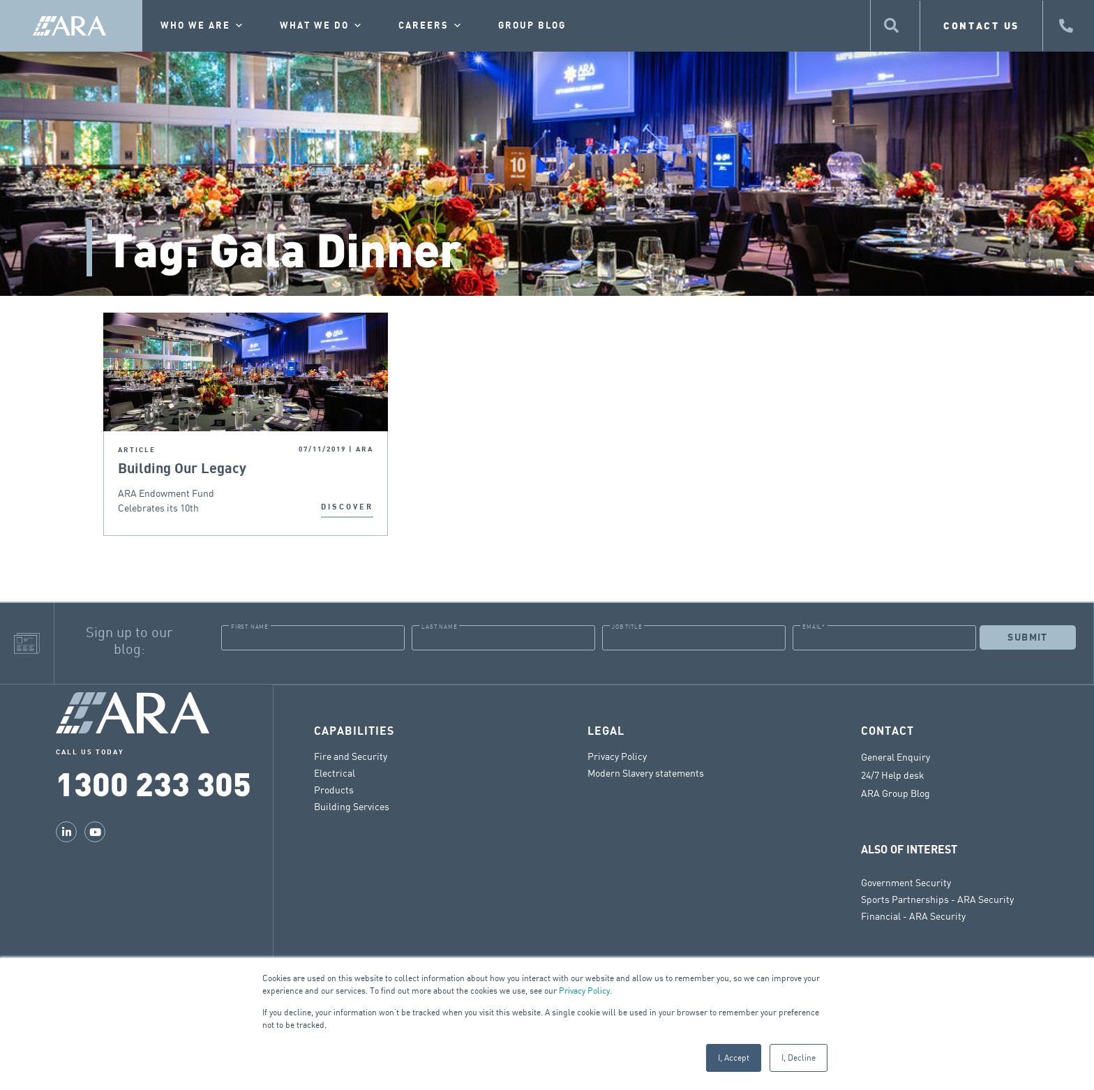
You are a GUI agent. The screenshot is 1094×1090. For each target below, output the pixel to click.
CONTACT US (981, 25)
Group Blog (532, 26)
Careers (430, 26)
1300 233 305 (153, 782)
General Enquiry (895, 756)
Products (334, 789)
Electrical (334, 772)
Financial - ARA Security (913, 915)
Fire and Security (350, 755)
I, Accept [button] (733, 1057)
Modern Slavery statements (645, 772)
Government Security (906, 882)
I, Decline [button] (798, 1057)
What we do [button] (322, 26)
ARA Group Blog (895, 792)
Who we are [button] (202, 26)
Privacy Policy (584, 990)
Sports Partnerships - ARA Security (937, 898)
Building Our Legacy (184, 469)
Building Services (351, 806)
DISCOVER (347, 507)
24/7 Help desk (892, 774)
